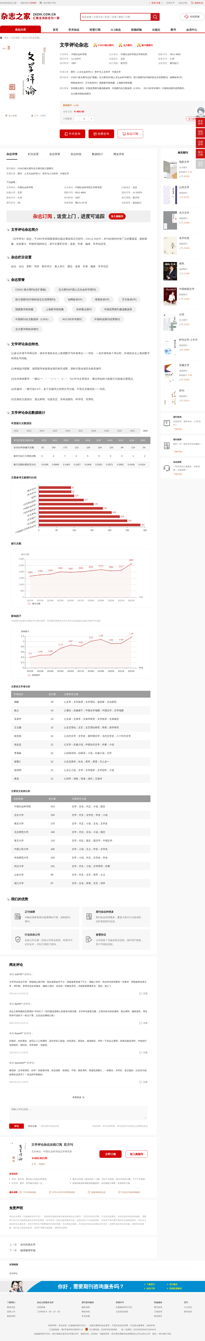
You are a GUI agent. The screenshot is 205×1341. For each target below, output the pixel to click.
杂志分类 (20, 29)
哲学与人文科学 (102, 72)
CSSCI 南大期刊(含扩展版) (84, 77)
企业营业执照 (122, 1311)
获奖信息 (11, 1307)
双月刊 (124, 63)
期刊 (73, 72)
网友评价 (118, 154)
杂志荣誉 (54, 154)
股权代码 (30, 3)
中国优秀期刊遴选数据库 (98, 88)
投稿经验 (136, 29)
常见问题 (86, 1316)
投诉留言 (158, 1316)
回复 (143, 993)
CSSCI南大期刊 (106, 45)
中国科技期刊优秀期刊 (173, 88)
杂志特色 (76, 154)
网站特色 (86, 1311)
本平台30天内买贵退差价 (63, 1192)
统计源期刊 (147, 45)
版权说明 (11, 1316)
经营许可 (170, 3)
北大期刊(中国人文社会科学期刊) (115, 77)
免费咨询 (101, 134)
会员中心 (191, 29)
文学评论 (13, 1273)
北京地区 (15, 38)
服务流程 (86, 1307)
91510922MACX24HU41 (145, 1329)
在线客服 (41, 1307)
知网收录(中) (176, 77)
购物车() (198, 3)
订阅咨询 (158, 1311)
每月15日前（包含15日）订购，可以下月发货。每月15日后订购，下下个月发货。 (109, 1179)
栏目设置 (33, 154)
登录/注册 (155, 3)
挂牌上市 (11, 1311)
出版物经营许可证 (124, 1307)
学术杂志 (73, 29)
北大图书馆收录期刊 (81, 93)
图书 (173, 29)
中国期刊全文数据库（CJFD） (127, 88)
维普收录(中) (77, 83)
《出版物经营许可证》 (31, 1216)
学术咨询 (72, 134)
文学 (20, 192)
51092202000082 (109, 1329)
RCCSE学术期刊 (152, 88)
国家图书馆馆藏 (107, 83)
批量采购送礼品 (98, 1192)
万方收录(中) (91, 83)
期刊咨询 (158, 1307)
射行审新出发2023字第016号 (65, 1334)
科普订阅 (95, 29)
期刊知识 (188, 1311)
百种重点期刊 (77, 88)
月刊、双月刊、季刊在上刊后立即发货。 (30, 1179)
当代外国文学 (22, 1244)
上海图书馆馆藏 (124, 83)
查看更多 (76, 1097)
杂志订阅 (183, 3)
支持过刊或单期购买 (131, 1192)
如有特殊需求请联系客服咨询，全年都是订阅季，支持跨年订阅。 (102, 1183)
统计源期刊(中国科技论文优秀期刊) (150, 77)
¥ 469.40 (79, 111)
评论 (16, 1126)
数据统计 (97, 154)
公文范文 (188, 1307)
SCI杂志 (116, 29)
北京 (123, 58)
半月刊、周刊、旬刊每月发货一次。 (28, 1183)
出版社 (156, 29)
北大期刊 (127, 45)
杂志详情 (11, 154)
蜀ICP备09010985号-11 (72, 1329)
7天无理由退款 (29, 1192)
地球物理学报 (22, 1250)
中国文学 (116, 72)
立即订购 (110, 1154)
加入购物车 (193, 119)
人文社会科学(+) (85, 72)
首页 (55, 29)
